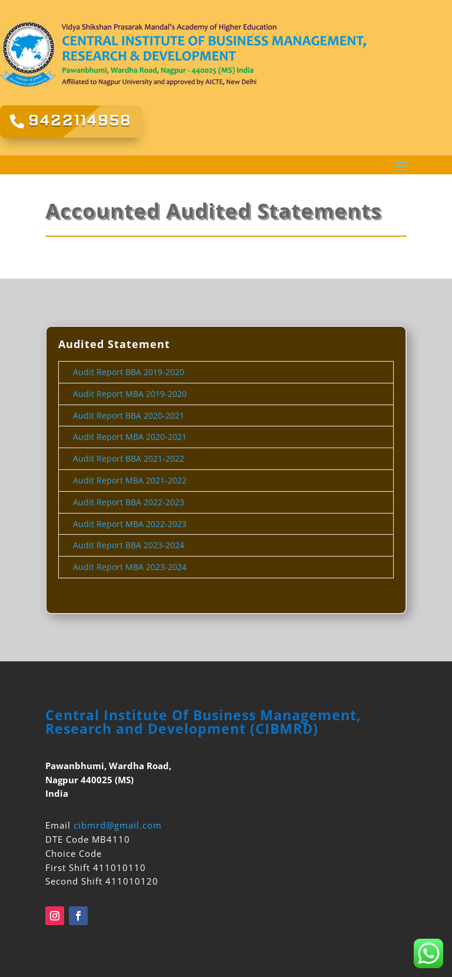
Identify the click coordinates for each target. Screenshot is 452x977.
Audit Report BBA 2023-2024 (128, 545)
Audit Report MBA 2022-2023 (130, 523)
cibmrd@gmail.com (118, 825)
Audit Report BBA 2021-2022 (130, 458)
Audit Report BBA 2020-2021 (128, 415)
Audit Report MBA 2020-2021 (130, 436)
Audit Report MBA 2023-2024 (130, 566)
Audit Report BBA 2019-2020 (128, 371)
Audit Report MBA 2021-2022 (130, 480)
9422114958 (80, 121)
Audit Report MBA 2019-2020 (130, 393)
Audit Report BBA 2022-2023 (128, 502)
